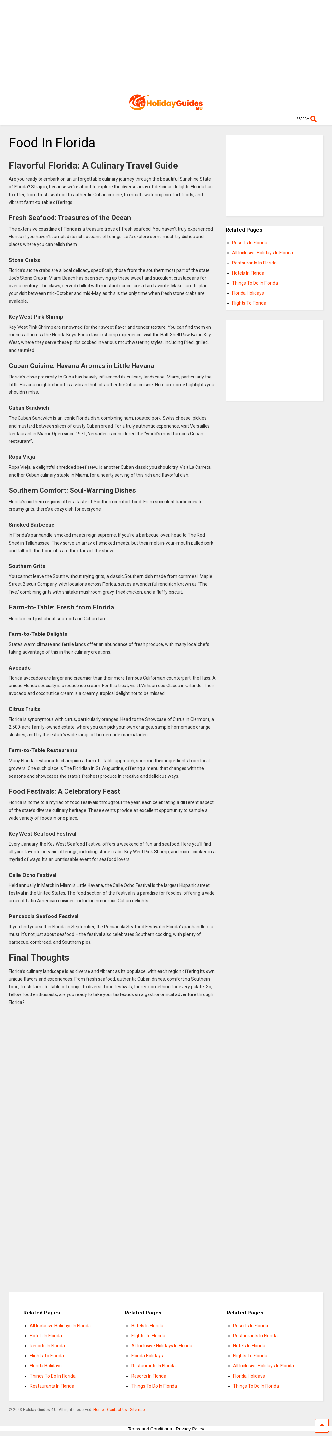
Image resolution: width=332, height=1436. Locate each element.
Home (98, 1409)
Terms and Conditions (150, 1428)
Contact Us (117, 1409)
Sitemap (137, 1409)
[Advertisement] (166, 45)
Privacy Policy (190, 1428)
